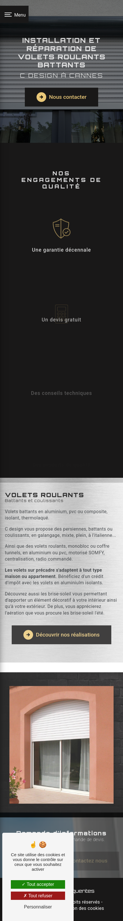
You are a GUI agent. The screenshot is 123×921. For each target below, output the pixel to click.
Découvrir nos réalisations (61, 626)
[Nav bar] (14, 14)
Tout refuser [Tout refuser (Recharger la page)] (38, 895)
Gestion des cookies (82, 908)
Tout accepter (38, 884)
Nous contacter (62, 97)
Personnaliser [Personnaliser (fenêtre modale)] (38, 906)
